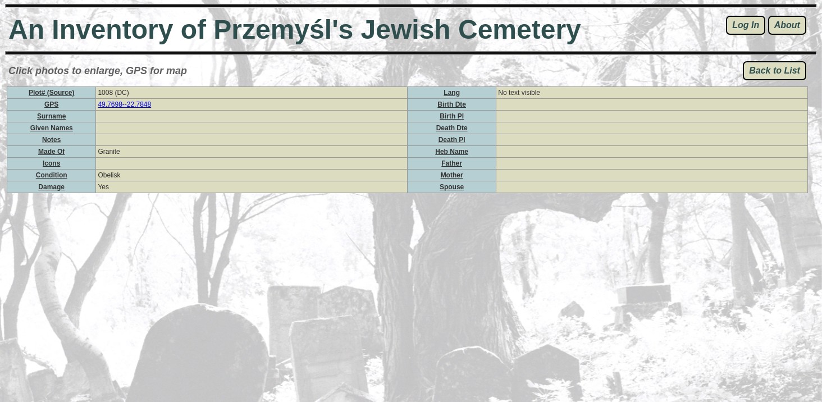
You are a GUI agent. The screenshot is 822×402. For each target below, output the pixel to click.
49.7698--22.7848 (124, 104)
